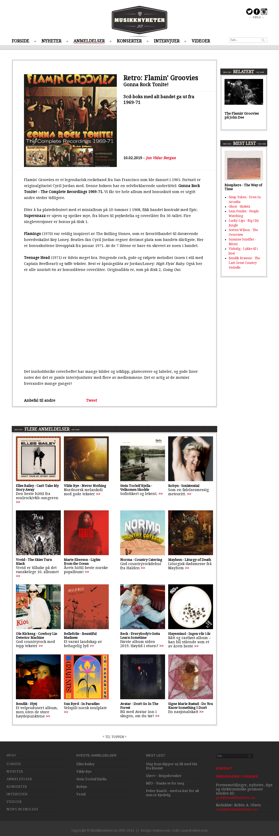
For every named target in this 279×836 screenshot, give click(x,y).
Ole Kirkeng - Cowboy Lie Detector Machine (36, 636)
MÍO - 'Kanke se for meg (165, 783)
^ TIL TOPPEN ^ (114, 737)
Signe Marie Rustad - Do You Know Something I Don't (190, 706)
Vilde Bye (84, 771)
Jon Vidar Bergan (161, 158)
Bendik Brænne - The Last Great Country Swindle (244, 262)
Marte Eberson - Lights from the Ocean (82, 562)
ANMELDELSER (89, 41)
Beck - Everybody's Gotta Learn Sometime (140, 636)
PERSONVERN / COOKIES (237, 776)
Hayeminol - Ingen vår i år (189, 634)
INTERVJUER (166, 41)
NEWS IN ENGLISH (22, 809)
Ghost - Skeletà (239, 206)
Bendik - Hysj (26, 704)
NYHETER (51, 41)
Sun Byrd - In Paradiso (82, 704)
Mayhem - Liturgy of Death (189, 560)
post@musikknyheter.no (235, 798)
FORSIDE (20, 41)
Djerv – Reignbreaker (163, 776)
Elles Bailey (85, 764)
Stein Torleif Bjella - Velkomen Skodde (136, 488)
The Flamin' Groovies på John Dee (242, 115)
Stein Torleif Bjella (91, 779)
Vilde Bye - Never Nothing (85, 486)
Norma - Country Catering (141, 560)
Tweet (91, 400)
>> (18, 502)
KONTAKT (224, 768)
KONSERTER (129, 41)
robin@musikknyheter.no (237, 809)
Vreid (81, 794)
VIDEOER (201, 41)
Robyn (81, 787)
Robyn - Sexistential (183, 486)
